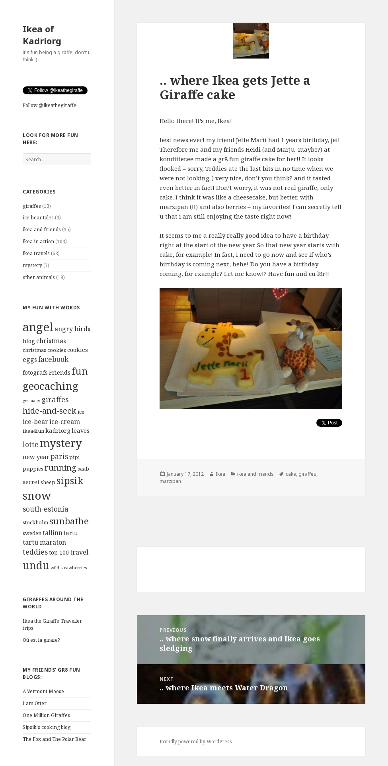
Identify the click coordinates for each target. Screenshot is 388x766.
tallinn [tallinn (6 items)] (52, 532)
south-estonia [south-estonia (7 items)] (45, 509)
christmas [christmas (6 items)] (51, 340)
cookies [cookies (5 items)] (77, 350)
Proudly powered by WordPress (196, 741)
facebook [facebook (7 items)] (53, 359)
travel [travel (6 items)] (79, 552)
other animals (39, 277)
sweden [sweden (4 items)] (32, 533)
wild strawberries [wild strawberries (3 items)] (69, 568)
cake (291, 474)
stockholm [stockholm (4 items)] (35, 522)
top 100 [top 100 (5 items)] (59, 552)
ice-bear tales (38, 217)
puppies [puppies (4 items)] (33, 468)
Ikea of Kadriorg (42, 35)
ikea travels (36, 253)
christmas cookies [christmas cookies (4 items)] (44, 350)
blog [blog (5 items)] (29, 341)
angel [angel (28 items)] (38, 327)
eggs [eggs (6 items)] (30, 359)
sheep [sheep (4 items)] (48, 482)
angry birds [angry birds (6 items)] (72, 328)
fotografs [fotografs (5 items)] (35, 372)
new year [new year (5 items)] (36, 457)
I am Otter (35, 703)
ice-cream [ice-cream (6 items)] (64, 421)
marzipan (170, 481)
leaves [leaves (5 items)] (81, 430)
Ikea (220, 474)
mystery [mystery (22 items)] (61, 443)
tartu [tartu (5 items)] (71, 533)
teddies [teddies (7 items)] (35, 552)
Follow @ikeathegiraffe (49, 105)
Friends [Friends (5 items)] (59, 372)
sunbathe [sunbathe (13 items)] (69, 521)
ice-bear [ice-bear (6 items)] (35, 421)
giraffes (32, 206)
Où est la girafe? (41, 640)
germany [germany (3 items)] (31, 400)
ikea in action (38, 241)
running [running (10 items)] (60, 467)
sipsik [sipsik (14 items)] (70, 480)
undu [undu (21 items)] (36, 565)
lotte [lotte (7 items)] (31, 444)
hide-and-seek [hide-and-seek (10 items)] (49, 410)
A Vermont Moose (43, 691)
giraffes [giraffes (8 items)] (55, 399)
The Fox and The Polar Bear (54, 739)
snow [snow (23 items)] (37, 495)
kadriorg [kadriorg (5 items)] (57, 430)
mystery (32, 265)
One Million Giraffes (46, 715)
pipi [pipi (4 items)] (74, 457)
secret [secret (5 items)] (31, 482)
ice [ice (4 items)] (81, 411)
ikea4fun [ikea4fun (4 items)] (33, 430)
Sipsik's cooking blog (46, 727)
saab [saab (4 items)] (83, 468)
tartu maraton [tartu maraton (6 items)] (44, 542)
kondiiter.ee (176, 159)
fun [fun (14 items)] (80, 371)
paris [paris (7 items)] (59, 456)
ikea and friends (42, 229)
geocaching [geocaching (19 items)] (50, 386)
